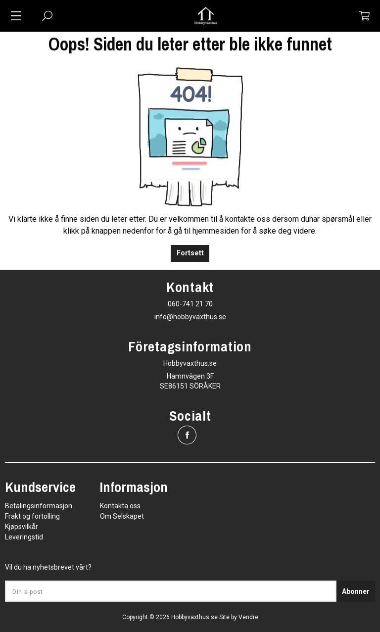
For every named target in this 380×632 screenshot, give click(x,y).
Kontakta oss (120, 506)
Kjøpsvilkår (21, 527)
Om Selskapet (122, 516)
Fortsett (190, 253)
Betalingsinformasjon (38, 506)
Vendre (248, 617)
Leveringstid (24, 537)
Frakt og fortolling (32, 516)
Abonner (356, 591)
